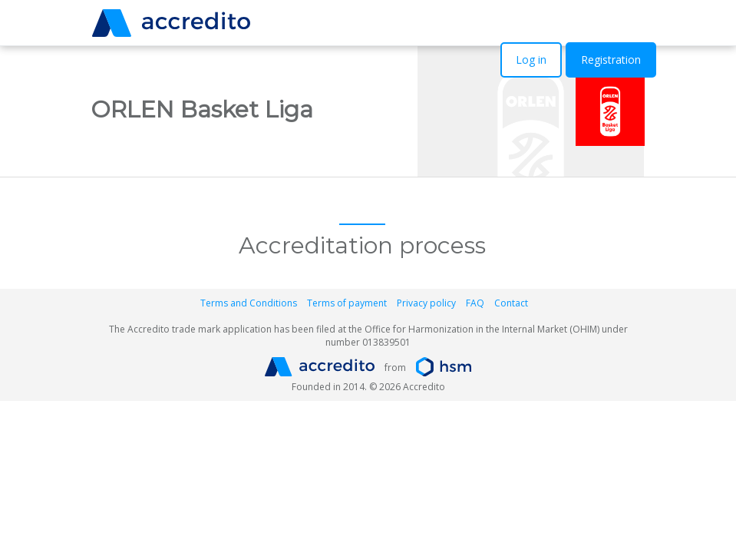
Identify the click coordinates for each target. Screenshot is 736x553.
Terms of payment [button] (347, 303)
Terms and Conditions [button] (248, 303)
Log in (531, 59)
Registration (611, 59)
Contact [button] (511, 303)
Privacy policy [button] (426, 303)
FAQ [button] (475, 303)
